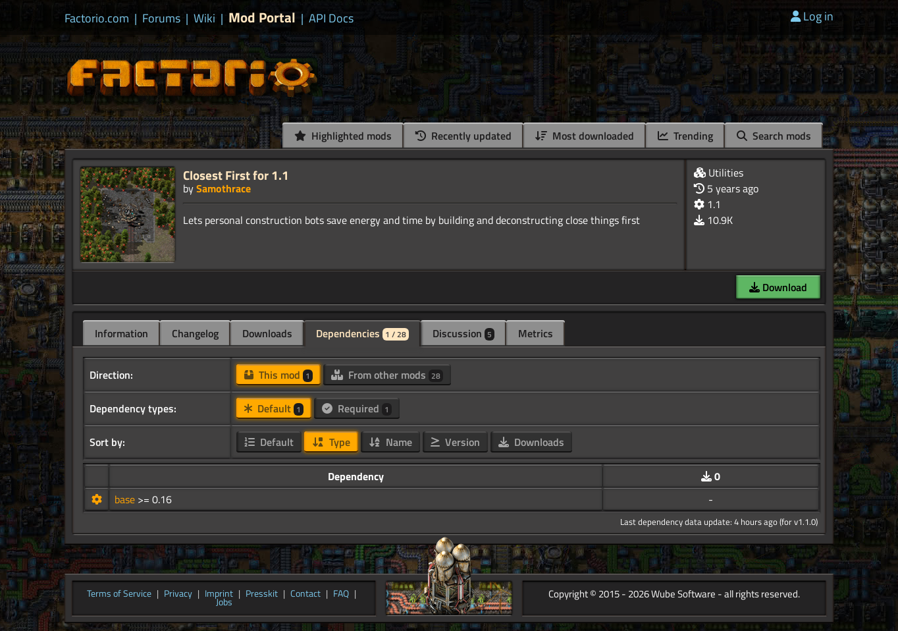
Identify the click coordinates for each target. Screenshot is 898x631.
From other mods (387, 375)
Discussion (463, 333)
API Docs (331, 18)
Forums (161, 18)
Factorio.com (97, 18)
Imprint (219, 594)
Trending (685, 136)
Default (274, 408)
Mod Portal (262, 17)
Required (357, 408)
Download (778, 287)
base (126, 499)
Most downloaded (584, 136)
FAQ (341, 594)
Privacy (178, 594)
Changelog (195, 333)
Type (331, 442)
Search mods (774, 136)
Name (390, 442)
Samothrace (223, 188)
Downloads (267, 333)
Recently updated (463, 136)
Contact (305, 594)
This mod (278, 375)
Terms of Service (119, 594)
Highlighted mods (343, 136)
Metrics (535, 333)
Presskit (262, 594)
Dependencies (362, 333)
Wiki (204, 18)
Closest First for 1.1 (236, 174)
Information (121, 333)
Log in (812, 16)
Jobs (224, 602)
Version (455, 442)
